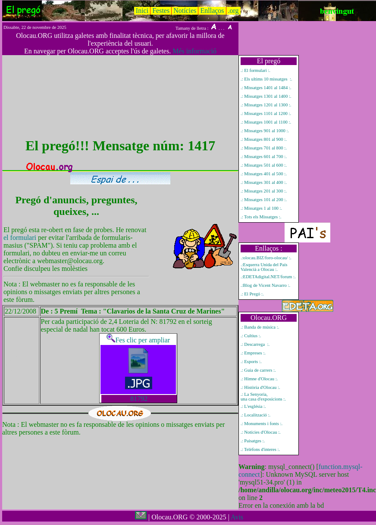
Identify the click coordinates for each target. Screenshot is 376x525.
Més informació (194, 51)
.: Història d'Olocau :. (260, 387)
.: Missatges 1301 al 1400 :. (266, 96)
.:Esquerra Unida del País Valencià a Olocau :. (264, 267)
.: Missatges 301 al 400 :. (264, 182)
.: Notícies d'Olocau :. (261, 432)
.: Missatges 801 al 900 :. (264, 139)
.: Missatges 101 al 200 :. (264, 199)
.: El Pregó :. (252, 294)
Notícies (185, 10)
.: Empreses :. (253, 353)
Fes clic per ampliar (138, 340)
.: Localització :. (255, 415)
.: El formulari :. (255, 70)
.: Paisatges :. (253, 440)
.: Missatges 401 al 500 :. (264, 173)
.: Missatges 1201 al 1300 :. (266, 105)
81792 (138, 398)
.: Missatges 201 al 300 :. (264, 191)
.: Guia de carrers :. (258, 370)
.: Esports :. (251, 361)
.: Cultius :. (251, 335)
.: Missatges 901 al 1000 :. (265, 130)
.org (233, 10)
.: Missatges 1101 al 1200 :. (266, 113)
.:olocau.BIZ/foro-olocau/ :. (266, 257)
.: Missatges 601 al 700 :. (264, 156)
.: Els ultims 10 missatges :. (266, 79)
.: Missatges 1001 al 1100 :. (266, 122)
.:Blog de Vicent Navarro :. (265, 285)
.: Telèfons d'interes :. (260, 449)
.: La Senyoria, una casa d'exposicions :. (263, 396)
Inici (142, 10)
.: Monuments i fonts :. (261, 423)
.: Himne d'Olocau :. (259, 378)
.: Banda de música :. (260, 327)
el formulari (20, 237)
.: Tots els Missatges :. (261, 216)
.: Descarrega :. (255, 344)
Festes (160, 10)
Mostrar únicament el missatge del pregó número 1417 (17, 360)
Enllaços (212, 10)
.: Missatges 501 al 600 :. (264, 165)
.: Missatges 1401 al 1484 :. (266, 87)
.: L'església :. (253, 406)
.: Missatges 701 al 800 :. (264, 148)
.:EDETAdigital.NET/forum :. (268, 276)
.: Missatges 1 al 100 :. (261, 208)
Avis (237, 517)
